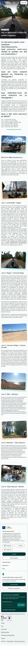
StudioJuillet (10, 641)
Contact (14, 554)
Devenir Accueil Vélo (14, 588)
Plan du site (4, 629)
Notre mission (14, 558)
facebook (8, 549)
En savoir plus (14, 584)
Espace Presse (6, 562)
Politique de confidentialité (7, 635)
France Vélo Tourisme (19, 641)
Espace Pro (5, 565)
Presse (2, 623)
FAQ (3, 568)
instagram (8, 545)
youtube (20, 545)
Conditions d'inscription (9, 609)
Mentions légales (5, 632)
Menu (22, 2)
